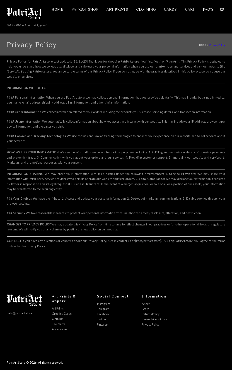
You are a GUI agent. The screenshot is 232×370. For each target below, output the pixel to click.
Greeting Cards (62, 313)
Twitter (102, 319)
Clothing (57, 318)
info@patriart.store (148, 241)
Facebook (103, 313)
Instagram (103, 303)
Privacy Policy (151, 324)
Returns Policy (151, 313)
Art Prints (58, 308)
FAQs (145, 308)
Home (202, 45)
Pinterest (103, 324)
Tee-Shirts (58, 323)
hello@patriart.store (20, 313)
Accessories (60, 328)
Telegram (103, 308)
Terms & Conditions (155, 319)
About (146, 303)
